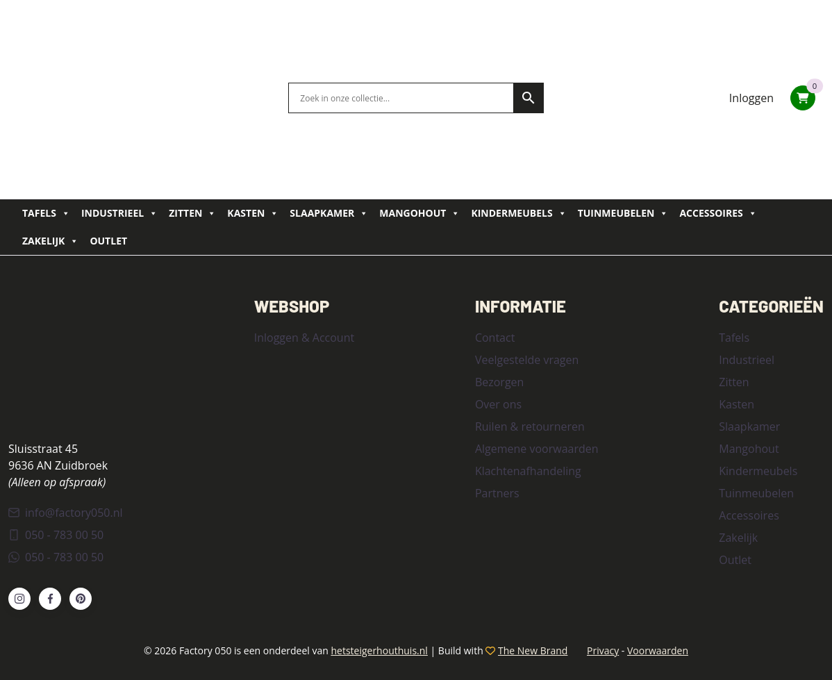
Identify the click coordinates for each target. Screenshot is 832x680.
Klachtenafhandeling (528, 471)
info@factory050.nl (65, 512)
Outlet (108, 240)
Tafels (46, 213)
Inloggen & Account (304, 337)
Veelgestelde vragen (527, 359)
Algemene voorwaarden (537, 448)
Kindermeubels (518, 213)
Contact (495, 337)
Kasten (252, 213)
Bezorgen (499, 382)
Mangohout (419, 213)
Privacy (603, 650)
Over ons (498, 404)
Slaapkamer (329, 213)
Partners (497, 493)
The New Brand (532, 650)
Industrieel (119, 213)
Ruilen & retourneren (530, 426)
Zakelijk (50, 241)
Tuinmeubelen (623, 213)
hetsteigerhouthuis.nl (379, 650)
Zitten (192, 213)
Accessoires (717, 213)
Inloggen (751, 98)
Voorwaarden (657, 650)
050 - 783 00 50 (55, 534)
